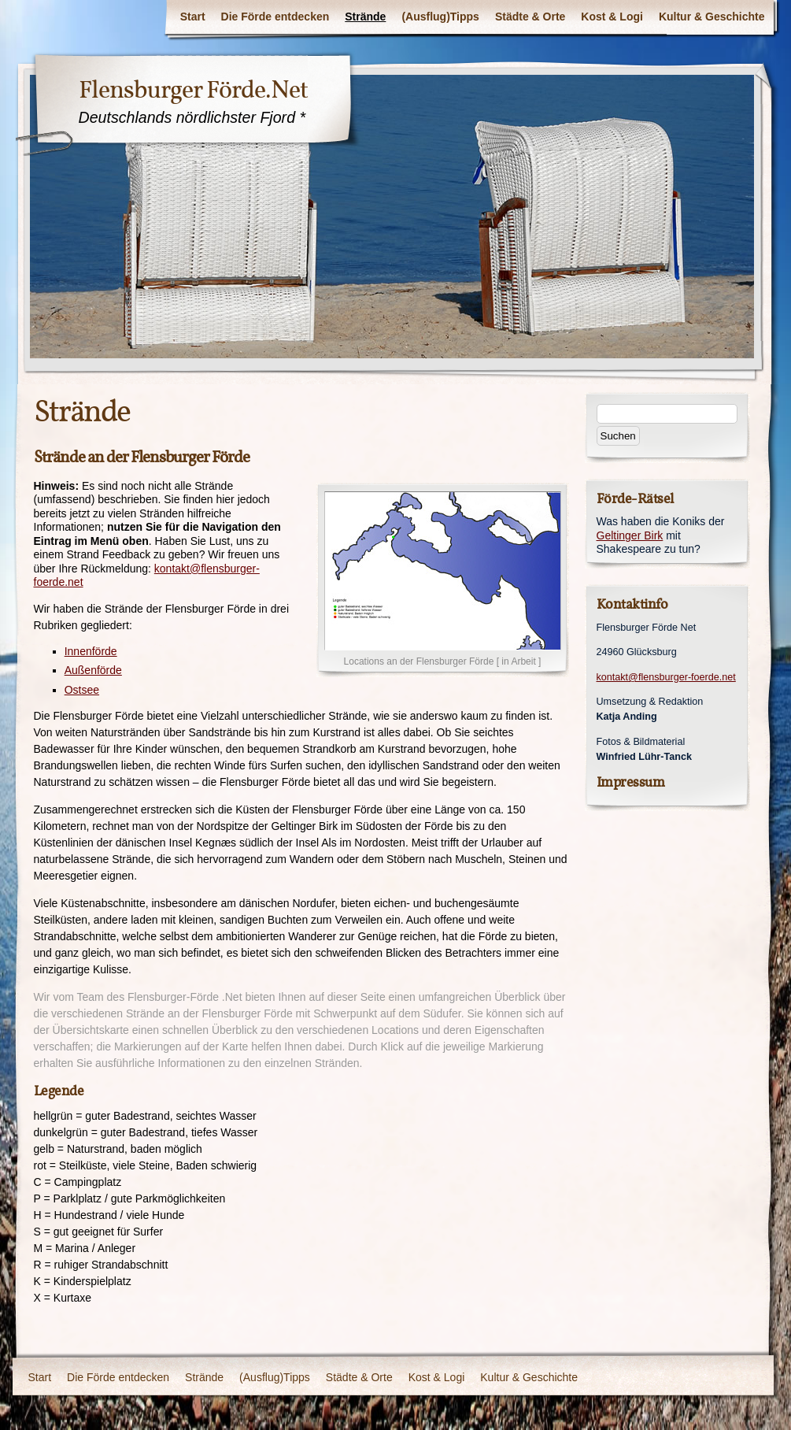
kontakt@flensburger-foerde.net (666, 677)
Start (192, 16)
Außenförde (93, 670)
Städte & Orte (530, 16)
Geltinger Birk (630, 535)
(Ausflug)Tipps (440, 16)
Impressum (631, 782)
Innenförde (91, 651)
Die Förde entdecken (275, 16)
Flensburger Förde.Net (193, 90)
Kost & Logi (612, 16)
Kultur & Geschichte (712, 16)
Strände (365, 16)
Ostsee (82, 690)
